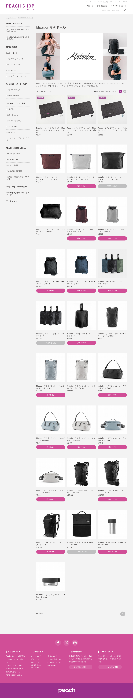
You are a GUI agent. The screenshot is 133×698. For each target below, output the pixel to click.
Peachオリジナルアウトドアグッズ (18, 194)
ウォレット (11, 132)
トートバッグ (12, 70)
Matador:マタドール (25, 18)
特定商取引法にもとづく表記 (36, 666)
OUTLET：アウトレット (14, 672)
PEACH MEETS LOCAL (16, 148)
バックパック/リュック (15, 59)
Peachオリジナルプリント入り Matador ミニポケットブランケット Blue (112, 130)
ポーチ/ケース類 (13, 95)
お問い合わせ (51, 665)
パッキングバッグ (13, 90)
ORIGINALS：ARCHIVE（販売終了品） (18, 38)
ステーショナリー (13, 115)
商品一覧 (89, 6)
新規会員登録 (102, 6)
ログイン (114, 6)
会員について (35, 662)
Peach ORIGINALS (14, 23)
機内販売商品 (11, 47)
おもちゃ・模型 (12, 126)
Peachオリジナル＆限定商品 (15, 656)
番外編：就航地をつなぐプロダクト (18, 178)
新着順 (101, 91)
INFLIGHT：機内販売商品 (14, 669)
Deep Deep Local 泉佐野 (16, 187)
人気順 (113, 91)
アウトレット (11, 201)
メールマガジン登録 (110, 667)
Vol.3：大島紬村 (13, 165)
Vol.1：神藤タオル (13, 154)
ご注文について (52, 656)
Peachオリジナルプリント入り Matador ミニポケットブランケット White (50, 130)
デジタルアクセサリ (14, 121)
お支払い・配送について (55, 659)
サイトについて (36, 656)
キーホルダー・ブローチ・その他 (18, 139)
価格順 (107, 91)
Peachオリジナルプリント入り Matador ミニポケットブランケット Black (81, 130)
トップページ (11, 18)
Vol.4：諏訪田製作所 (14, 171)
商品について (35, 659)
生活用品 (10, 109)
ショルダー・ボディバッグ (16, 76)
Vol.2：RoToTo (12, 159)
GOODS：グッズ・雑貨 (16, 103)
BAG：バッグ (11, 53)
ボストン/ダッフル (13, 65)
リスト (49, 91)
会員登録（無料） (80, 667)
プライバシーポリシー (54, 662)
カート (123, 6)
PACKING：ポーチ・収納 (16, 84)
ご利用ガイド (37, 652)
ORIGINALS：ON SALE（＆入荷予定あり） (18, 30)
